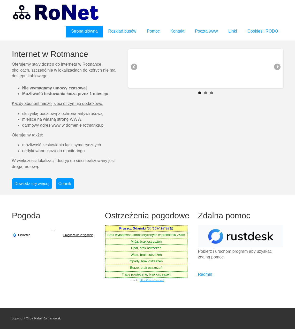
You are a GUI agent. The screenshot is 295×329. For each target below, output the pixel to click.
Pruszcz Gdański (132, 228)
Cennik (64, 183)
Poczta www (206, 31)
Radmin (205, 274)
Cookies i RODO (262, 31)
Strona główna (84, 31)
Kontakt (177, 31)
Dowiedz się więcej (31, 183)
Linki (232, 31)
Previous (134, 67)
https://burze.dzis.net (152, 280)
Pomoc (153, 31)
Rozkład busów (122, 31)
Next (277, 67)
